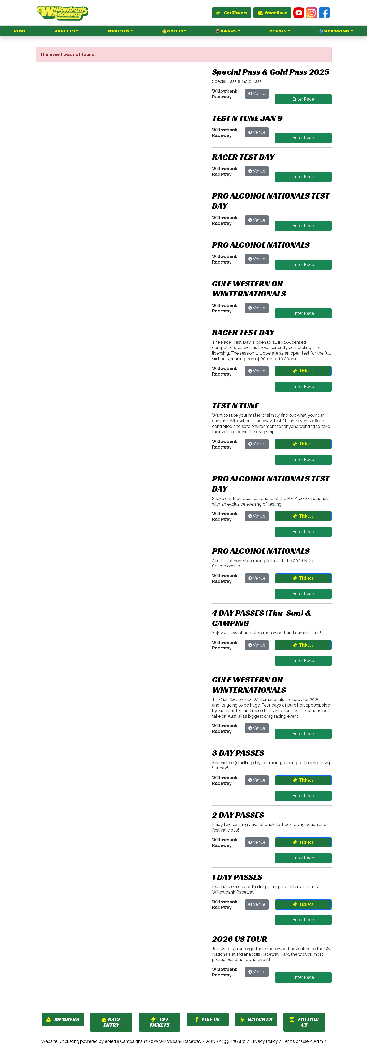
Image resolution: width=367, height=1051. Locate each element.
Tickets (172, 31)
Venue (259, 93)
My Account (334, 31)
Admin (319, 1041)
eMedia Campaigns (124, 1041)
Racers (226, 31)
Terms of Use (296, 1041)
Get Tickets (231, 12)
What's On (118, 31)
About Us (65, 31)
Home (20, 31)
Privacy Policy (264, 1041)
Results (278, 31)
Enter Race (272, 12)
